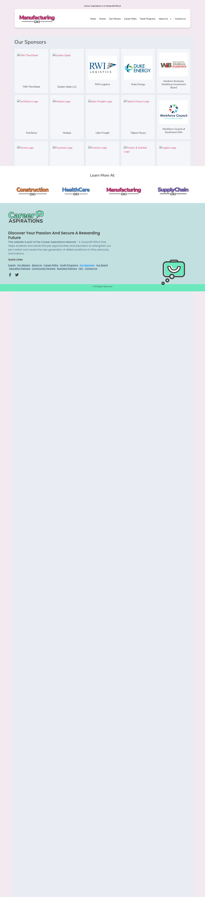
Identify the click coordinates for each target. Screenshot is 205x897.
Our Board (102, 265)
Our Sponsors (87, 265)
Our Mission (115, 18)
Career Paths (130, 18)
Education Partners (19, 268)
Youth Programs (148, 18)
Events (102, 18)
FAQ (81, 268)
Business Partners (67, 268)
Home (93, 18)
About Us (165, 19)
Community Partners (44, 268)
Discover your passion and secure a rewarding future (54, 235)
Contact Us (180, 18)
